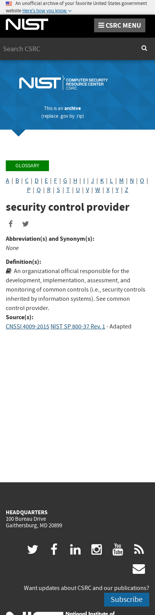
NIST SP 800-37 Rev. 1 (78, 326)
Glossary (27, 165)
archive (72, 108)
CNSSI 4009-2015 (27, 326)
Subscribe (127, 599)
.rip (79, 116)
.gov (63, 116)
